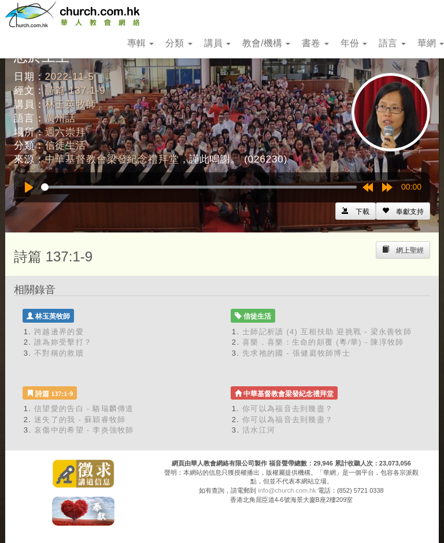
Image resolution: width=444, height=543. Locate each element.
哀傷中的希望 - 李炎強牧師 (84, 430)
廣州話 (60, 118)
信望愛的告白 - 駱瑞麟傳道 (84, 408)
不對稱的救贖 (59, 353)
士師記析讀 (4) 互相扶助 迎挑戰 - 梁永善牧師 (327, 331)
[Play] (29, 187)
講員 (217, 43)
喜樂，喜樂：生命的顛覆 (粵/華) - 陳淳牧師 (323, 342)
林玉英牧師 (71, 104)
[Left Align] (403, 211)
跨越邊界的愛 (59, 331)
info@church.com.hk (287, 490)
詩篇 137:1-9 (75, 90)
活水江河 (258, 430)
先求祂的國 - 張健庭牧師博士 (296, 353)
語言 (392, 43)
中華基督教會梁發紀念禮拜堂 (112, 159)
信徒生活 (65, 145)
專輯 (140, 43)
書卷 (315, 43)
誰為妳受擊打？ (63, 342)
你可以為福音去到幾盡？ (287, 408)
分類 (178, 43)
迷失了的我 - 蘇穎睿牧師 (79, 419)
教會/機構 (266, 43)
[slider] (199, 187)
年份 (354, 43)
